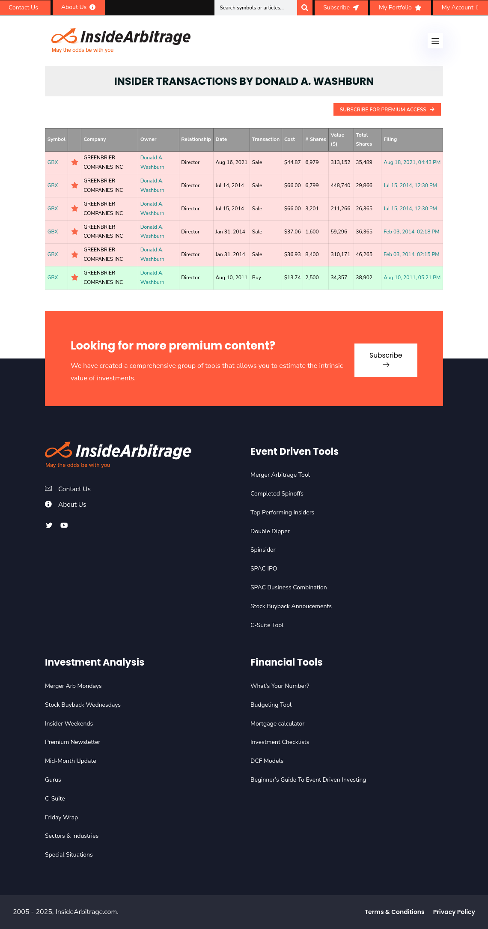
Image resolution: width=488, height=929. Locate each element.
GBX (53, 162)
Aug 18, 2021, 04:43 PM (412, 162)
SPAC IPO (263, 569)
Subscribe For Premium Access (387, 109)
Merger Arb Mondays (73, 686)
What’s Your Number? (279, 686)
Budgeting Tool (271, 705)
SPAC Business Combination (288, 587)
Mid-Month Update (70, 761)
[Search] (304, 7)
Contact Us (75, 489)
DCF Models (266, 761)
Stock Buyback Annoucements (291, 606)
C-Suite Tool (266, 625)
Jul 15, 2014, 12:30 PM (410, 185)
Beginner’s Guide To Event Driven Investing (308, 780)
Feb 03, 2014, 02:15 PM (411, 254)
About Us (72, 504)
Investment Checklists (279, 742)
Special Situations (69, 855)
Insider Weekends (69, 724)
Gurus (53, 780)
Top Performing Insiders (282, 512)
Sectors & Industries (71, 836)
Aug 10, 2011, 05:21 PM (412, 277)
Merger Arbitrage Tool (280, 475)
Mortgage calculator (277, 724)
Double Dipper (270, 531)
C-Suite (55, 799)
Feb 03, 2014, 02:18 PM (411, 231)
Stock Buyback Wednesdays (83, 705)
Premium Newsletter (72, 742)
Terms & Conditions (395, 912)
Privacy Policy (454, 912)
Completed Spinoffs (277, 494)
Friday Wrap (61, 817)
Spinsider (263, 550)
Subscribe (383, 357)
